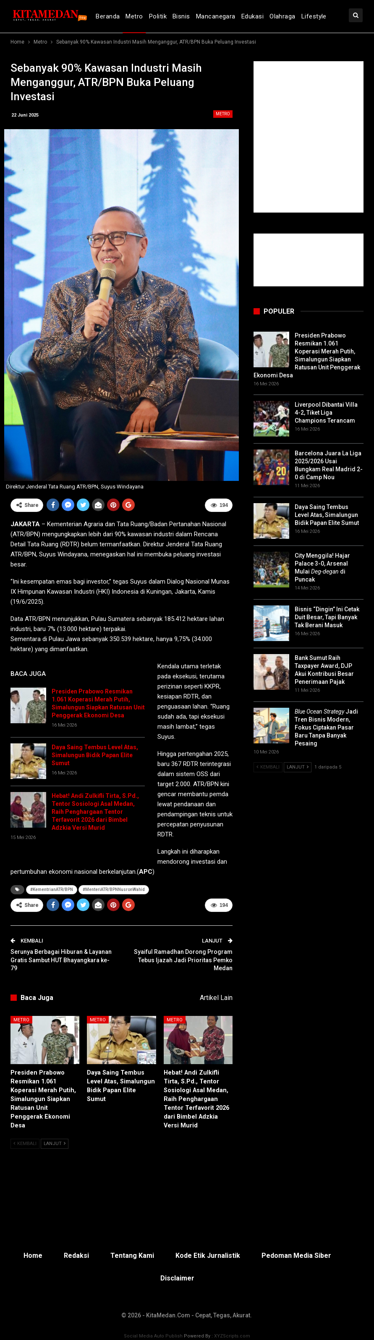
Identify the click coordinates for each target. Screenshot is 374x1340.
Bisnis (181, 16)
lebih (309, 16)
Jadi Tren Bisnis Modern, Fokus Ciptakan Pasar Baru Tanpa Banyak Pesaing (326, 727)
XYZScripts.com (232, 1335)
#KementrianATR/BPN (51, 889)
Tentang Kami (132, 1255)
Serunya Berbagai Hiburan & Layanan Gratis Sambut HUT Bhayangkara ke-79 (61, 959)
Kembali (25, 1143)
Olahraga (282, 16)
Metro (134, 16)
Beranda (108, 16)
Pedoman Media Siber (296, 1255)
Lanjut (54, 1143)
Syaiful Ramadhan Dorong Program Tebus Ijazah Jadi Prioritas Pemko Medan (183, 959)
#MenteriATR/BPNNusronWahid (114, 889)
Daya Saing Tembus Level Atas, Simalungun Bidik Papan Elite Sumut (95, 755)
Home (33, 1255)
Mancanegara (215, 16)
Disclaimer (177, 1278)
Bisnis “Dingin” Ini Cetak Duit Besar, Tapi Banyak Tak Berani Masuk (327, 617)
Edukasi (252, 16)
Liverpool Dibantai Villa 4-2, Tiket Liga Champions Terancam (326, 412)
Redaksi (76, 1255)
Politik (158, 16)
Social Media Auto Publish (153, 1335)
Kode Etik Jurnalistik (207, 1255)
